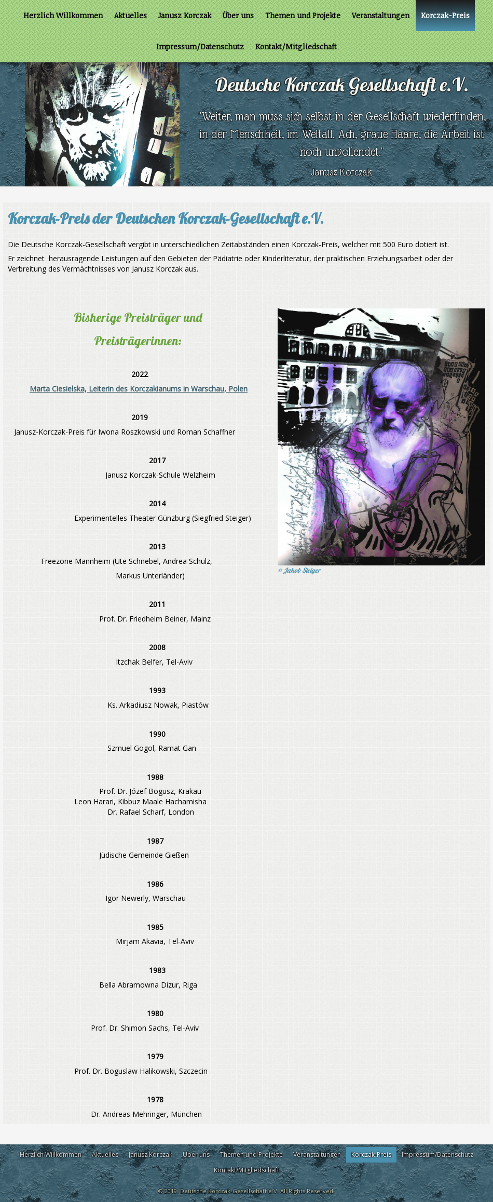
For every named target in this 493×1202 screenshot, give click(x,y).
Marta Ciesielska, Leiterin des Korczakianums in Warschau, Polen (139, 389)
